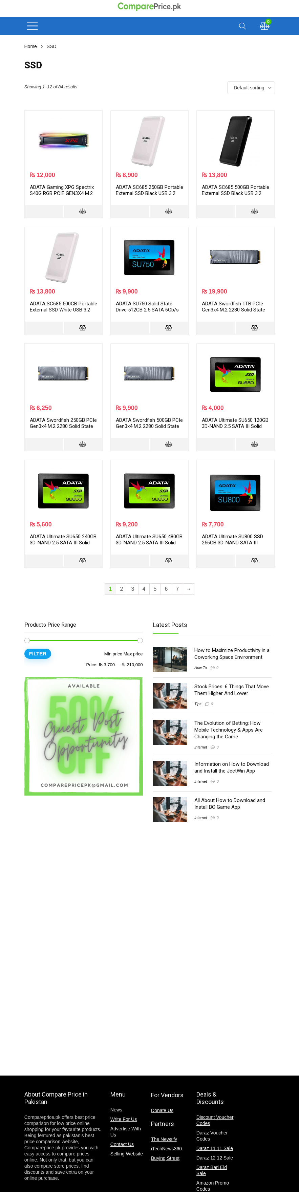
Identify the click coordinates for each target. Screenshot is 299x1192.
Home (30, 46)
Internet (200, 747)
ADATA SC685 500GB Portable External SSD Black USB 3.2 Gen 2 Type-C (235, 193)
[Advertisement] (78, 908)
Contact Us (122, 1144)
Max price (133, 653)
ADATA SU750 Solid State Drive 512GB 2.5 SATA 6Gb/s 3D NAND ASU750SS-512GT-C (149, 310)
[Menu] (32, 26)
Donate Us (162, 1110)
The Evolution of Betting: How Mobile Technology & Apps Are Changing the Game (228, 730)
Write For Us (123, 1119)
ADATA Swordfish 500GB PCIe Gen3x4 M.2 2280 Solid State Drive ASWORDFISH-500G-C (149, 426)
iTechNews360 (166, 1148)
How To (200, 668)
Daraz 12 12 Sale (214, 1158)
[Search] (242, 26)
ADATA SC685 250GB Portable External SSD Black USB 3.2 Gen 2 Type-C (149, 193)
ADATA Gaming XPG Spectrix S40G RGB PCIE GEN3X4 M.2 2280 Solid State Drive (62, 193)
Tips (197, 704)
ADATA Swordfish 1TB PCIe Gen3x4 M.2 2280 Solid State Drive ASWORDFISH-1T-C (233, 310)
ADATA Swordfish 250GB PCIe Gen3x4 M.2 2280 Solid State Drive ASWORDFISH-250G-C (63, 426)
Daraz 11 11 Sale (214, 1148)
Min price (113, 653)
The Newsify (164, 1139)
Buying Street (165, 1158)
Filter (38, 653)
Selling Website (126, 1153)
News (116, 1109)
